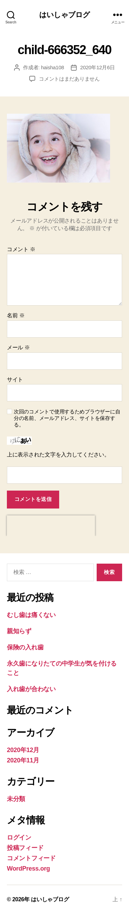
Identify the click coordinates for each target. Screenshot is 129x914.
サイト (15, 379)
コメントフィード (31, 858)
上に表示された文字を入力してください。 (58, 455)
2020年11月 (23, 760)
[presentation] (51, 525)
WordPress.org (28, 868)
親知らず (19, 631)
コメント (21, 249)
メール (18, 347)
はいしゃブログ (64, 14)
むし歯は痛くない (31, 615)
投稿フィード (25, 847)
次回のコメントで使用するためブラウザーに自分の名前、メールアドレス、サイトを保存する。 (67, 418)
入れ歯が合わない (31, 689)
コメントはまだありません (69, 79)
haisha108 (52, 67)
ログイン (19, 837)
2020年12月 (23, 750)
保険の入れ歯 (25, 647)
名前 (15, 315)
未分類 (16, 798)
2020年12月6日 (97, 67)
